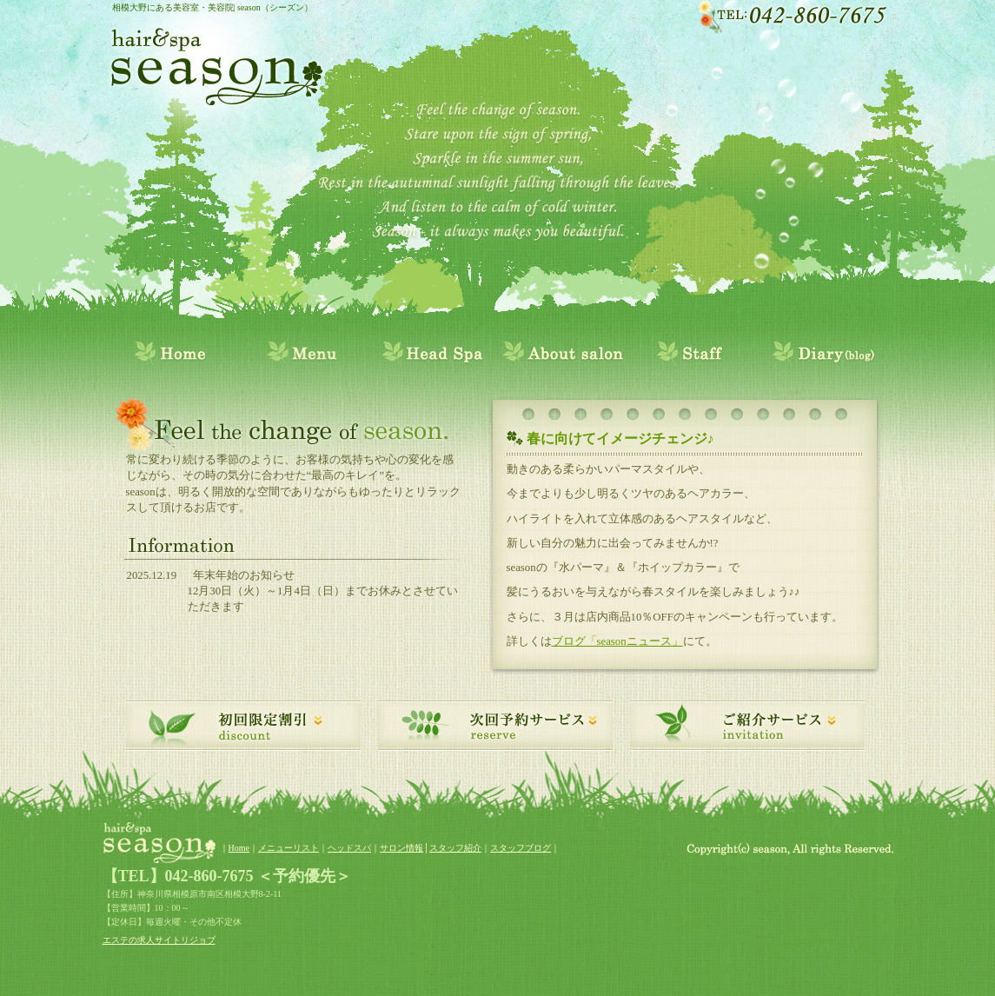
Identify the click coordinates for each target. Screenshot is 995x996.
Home (239, 848)
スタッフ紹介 (455, 848)
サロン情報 (401, 848)
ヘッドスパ (349, 848)
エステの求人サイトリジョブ (159, 940)
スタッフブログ (520, 848)
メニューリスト (288, 848)
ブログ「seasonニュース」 (617, 641)
